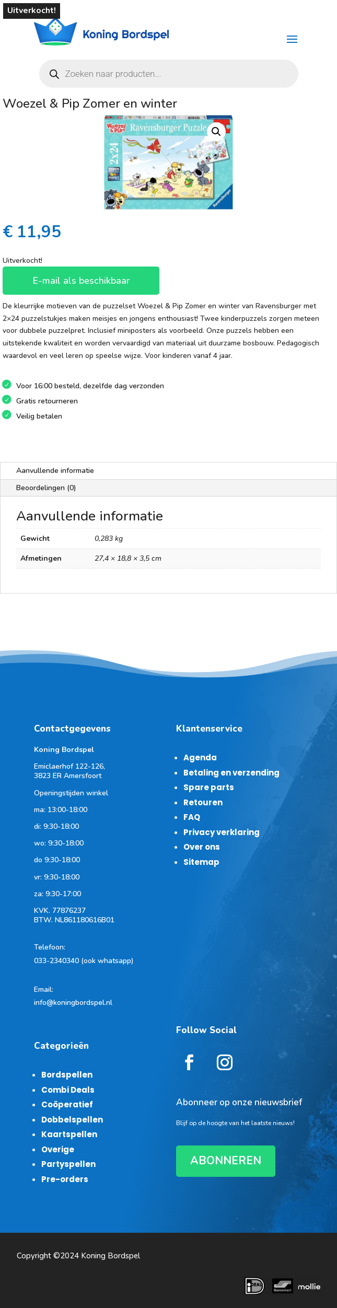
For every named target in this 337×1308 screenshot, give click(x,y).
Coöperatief (67, 1104)
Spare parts (208, 787)
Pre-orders (64, 1179)
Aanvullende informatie (55, 471)
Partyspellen (68, 1164)
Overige (57, 1149)
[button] (216, 131)
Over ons (201, 846)
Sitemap (201, 861)
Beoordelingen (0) (46, 488)
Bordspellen (66, 1074)
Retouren (203, 802)
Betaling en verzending (231, 772)
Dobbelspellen (72, 1119)
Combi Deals (68, 1089)
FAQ (191, 817)
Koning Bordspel (110, 1256)
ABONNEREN (225, 1160)
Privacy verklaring (221, 832)
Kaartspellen (69, 1134)
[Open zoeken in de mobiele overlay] (169, 73)
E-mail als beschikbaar (81, 280)
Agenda (200, 757)
